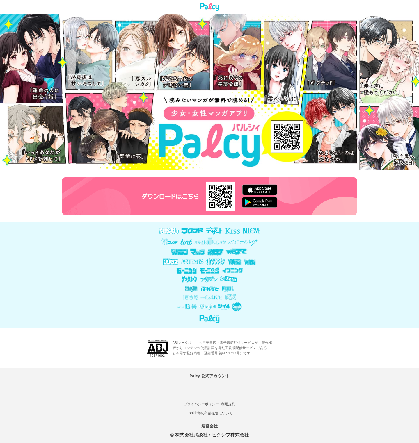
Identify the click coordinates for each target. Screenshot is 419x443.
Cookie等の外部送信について (209, 412)
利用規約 (228, 403)
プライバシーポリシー (201, 403)
